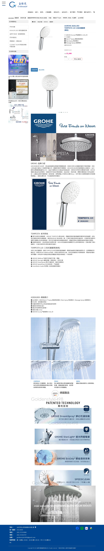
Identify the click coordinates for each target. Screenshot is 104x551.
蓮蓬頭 (17, 18)
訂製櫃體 (49, 12)
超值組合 (30, 12)
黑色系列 (57, 12)
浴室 (37, 12)
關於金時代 (88, 12)
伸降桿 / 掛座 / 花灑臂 (69, 18)
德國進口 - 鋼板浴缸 (16, 41)
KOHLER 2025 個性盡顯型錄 (18, 30)
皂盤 (50, 18)
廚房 (42, 12)
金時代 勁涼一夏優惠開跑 (17, 34)
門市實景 (79, 12)
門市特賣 (12, 27)
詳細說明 (34, 70)
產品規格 (41, 70)
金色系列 (65, 12)
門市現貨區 (13, 37)
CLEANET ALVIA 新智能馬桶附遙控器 (18, 46)
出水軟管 (80, 18)
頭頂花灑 (23, 18)
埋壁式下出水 (57, 18)
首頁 (34, 22)
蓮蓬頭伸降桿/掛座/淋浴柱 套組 (37, 18)
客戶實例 (72, 12)
